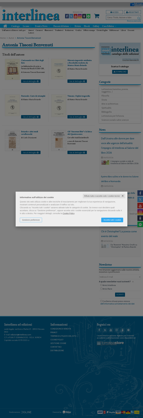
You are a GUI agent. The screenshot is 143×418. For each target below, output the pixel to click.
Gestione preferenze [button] (31, 220)
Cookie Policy (68, 213)
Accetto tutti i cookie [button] (112, 220)
